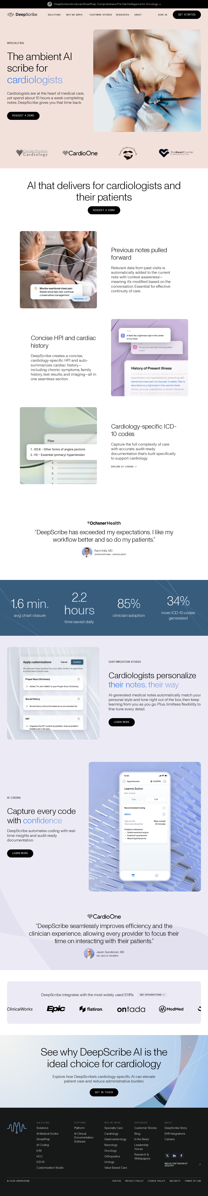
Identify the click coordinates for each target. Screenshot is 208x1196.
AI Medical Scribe (47, 1133)
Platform (79, 1128)
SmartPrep (43, 1139)
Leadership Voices (141, 1147)
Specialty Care (113, 1128)
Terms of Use (193, 1181)
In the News (141, 1139)
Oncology (110, 1150)
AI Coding (43, 1145)
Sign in (162, 15)
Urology (109, 1162)
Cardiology (111, 1133)
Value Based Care (115, 1167)
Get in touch (104, 1092)
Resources (140, 1123)
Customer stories (100, 15)
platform (79, 1123)
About (168, 1123)
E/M (39, 1150)
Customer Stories (145, 1128)
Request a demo (23, 115)
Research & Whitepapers (142, 1156)
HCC (40, 1156)
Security (175, 1181)
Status (116, 1181)
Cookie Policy (156, 1181)
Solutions (43, 1123)
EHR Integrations (175, 1133)
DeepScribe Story (176, 1128)
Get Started (187, 14)
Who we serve (112, 1123)
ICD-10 (41, 1162)
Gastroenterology (115, 1139)
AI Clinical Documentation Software (83, 1137)
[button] (55, 15)
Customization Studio (50, 1167)
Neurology (110, 1145)
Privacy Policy (134, 1181)
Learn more (121, 722)
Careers (170, 1139)
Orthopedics (112, 1156)
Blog (137, 1133)
